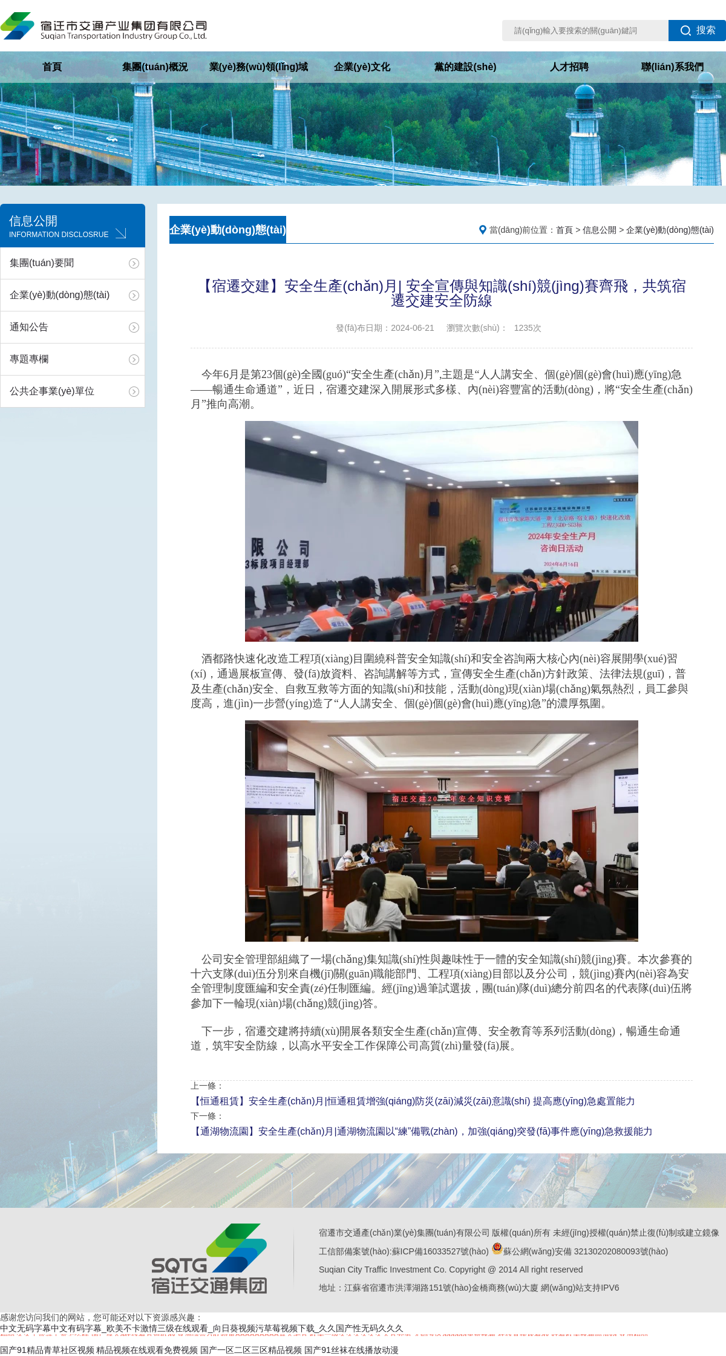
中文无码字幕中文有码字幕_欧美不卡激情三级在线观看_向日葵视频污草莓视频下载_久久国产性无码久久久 (202, 1328)
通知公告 (29, 327)
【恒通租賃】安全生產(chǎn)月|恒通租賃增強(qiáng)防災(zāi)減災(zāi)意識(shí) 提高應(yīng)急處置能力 (413, 1101)
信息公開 (599, 230)
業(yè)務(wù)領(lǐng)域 (259, 67)
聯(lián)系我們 (672, 67)
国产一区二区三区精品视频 (251, 1350)
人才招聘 (569, 67)
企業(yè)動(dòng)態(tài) (60, 295)
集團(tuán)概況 (155, 67)
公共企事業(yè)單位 (52, 391)
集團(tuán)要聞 (42, 263)
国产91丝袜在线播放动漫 (351, 1350)
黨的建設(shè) (465, 67)
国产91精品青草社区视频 (47, 1350)
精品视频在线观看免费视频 (147, 1350)
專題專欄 (29, 359)
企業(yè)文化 (362, 67)
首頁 (52, 67)
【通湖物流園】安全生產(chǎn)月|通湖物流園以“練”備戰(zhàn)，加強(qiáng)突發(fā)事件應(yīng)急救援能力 (422, 1131)
